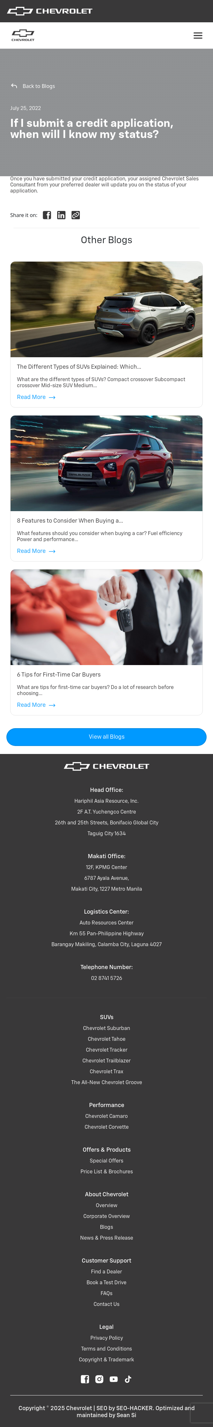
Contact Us (106, 1304)
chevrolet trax (106, 1072)
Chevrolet (79, 1408)
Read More (36, 397)
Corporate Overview (106, 1216)
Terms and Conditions (106, 1349)
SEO (101, 1408)
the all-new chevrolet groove (106, 1082)
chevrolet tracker (106, 1050)
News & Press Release (106, 1238)
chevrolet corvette (107, 1127)
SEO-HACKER (134, 1408)
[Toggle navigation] (198, 35)
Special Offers (106, 1161)
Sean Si (126, 1415)
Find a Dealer (106, 1272)
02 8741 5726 (106, 978)
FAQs (106, 1293)
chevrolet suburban (106, 1028)
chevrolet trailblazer (106, 1061)
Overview (107, 1205)
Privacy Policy (106, 1338)
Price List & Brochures (106, 1172)
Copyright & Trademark (106, 1360)
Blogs (106, 1227)
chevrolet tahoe (107, 1039)
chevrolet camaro (106, 1116)
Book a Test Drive (106, 1283)
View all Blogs (107, 737)
